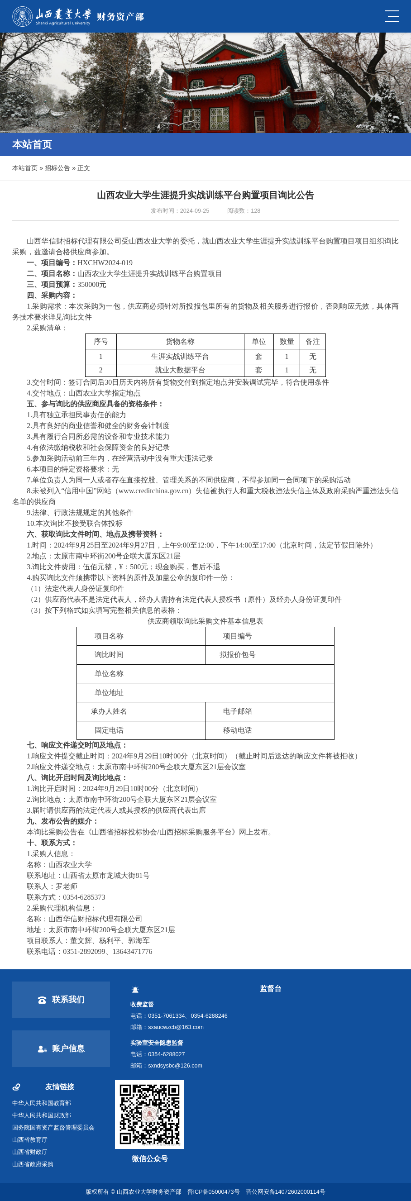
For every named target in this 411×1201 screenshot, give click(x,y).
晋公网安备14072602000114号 (285, 1192)
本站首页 (25, 168)
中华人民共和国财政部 (41, 1115)
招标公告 (57, 168)
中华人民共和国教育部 (41, 1103)
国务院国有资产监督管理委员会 (53, 1128)
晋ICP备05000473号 (213, 1192)
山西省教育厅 (30, 1140)
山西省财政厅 (30, 1152)
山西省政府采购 (32, 1164)
